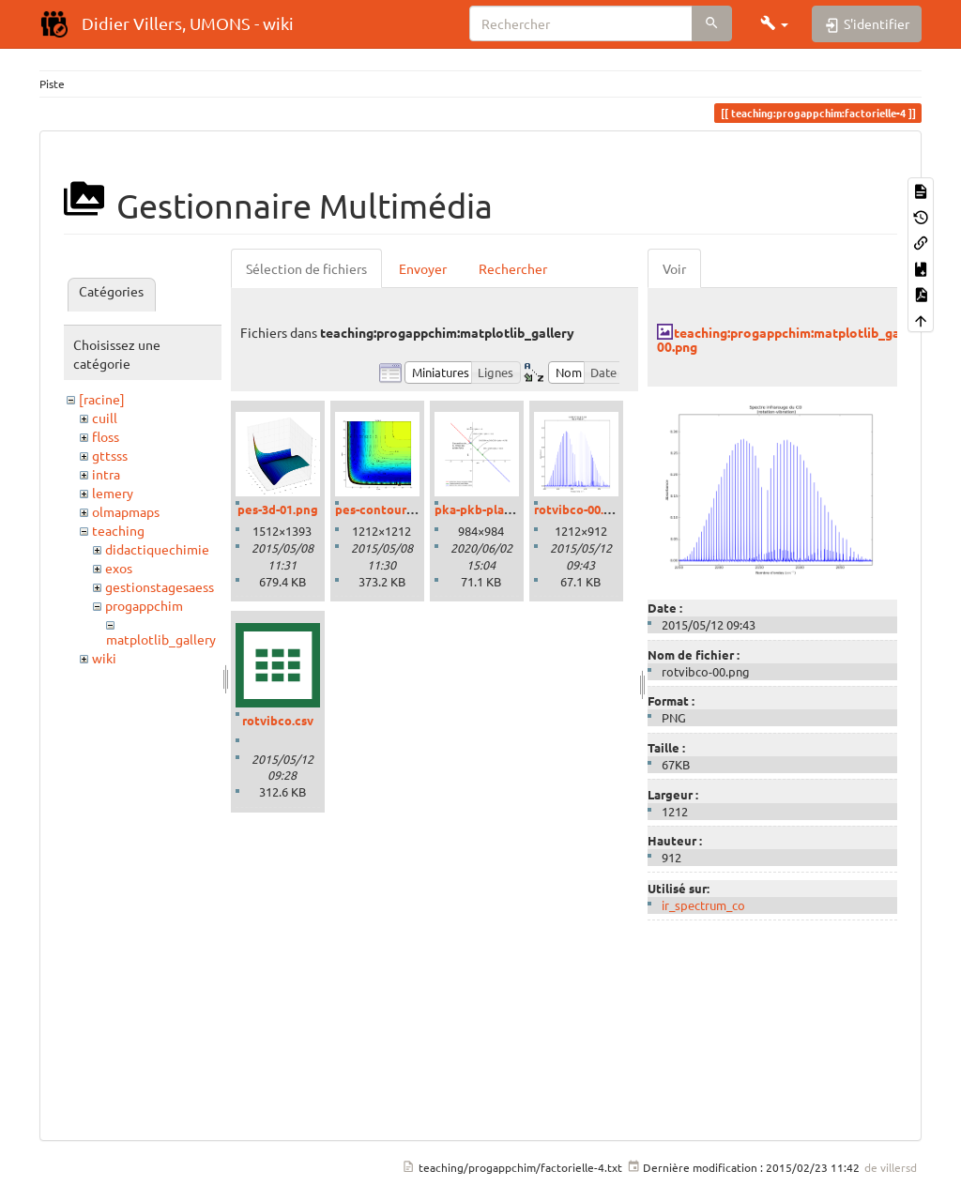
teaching (118, 530)
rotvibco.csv (277, 720)
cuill (104, 417)
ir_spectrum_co (703, 905)
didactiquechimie (157, 548)
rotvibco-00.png (580, 509)
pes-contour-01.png (392, 509)
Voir (674, 268)
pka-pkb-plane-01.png (498, 509)
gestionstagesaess (159, 586)
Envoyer (423, 268)
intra (106, 473)
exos (118, 567)
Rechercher (513, 268)
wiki (104, 657)
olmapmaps (126, 511)
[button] (774, 23)
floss (105, 436)
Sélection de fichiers (306, 268)
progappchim (144, 605)
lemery (112, 492)
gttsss (110, 455)
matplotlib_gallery (161, 639)
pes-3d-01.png (277, 509)
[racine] (102, 398)
